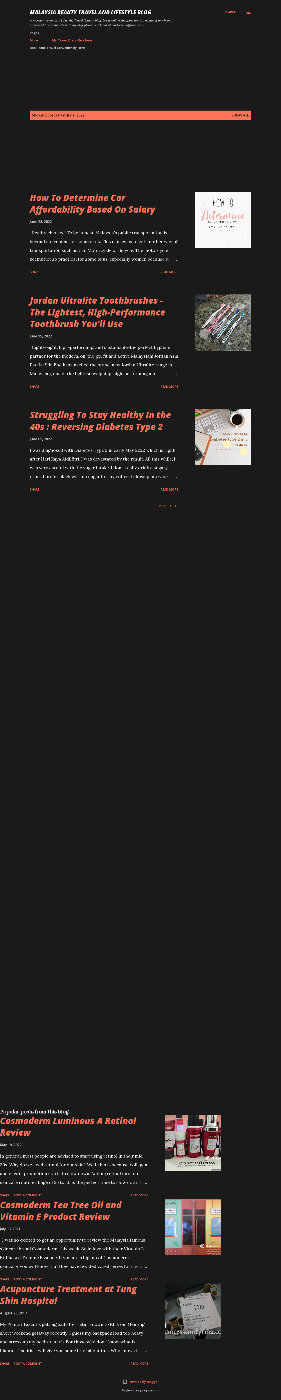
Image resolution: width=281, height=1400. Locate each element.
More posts (168, 506)
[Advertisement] (131, 161)
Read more (169, 272)
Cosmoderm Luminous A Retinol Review (68, 1126)
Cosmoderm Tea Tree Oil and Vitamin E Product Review (60, 1211)
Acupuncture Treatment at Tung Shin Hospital (68, 1295)
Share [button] (35, 272)
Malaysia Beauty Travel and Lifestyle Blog (90, 12)
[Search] (230, 12)
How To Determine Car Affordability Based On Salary (92, 203)
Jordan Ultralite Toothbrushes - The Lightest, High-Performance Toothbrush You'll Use (97, 312)
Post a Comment (28, 1195)
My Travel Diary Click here (52, 40)
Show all (240, 115)
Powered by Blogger (140, 1382)
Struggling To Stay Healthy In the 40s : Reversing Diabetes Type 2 (100, 420)
